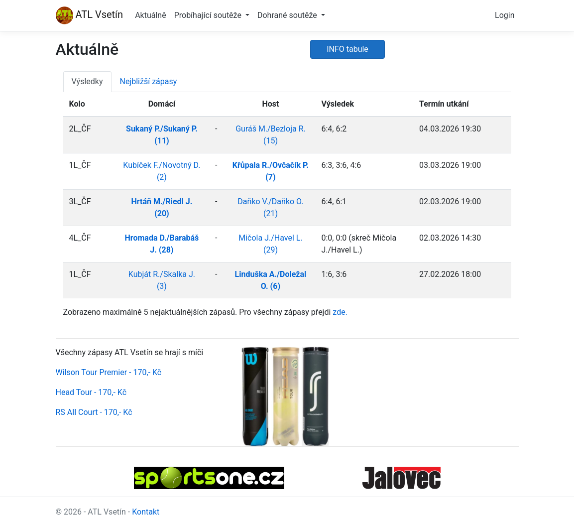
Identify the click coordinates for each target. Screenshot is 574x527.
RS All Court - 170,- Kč (94, 412)
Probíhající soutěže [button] (208, 15)
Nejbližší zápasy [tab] (148, 81)
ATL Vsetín (89, 15)
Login (504, 15)
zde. (340, 312)
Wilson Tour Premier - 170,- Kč (109, 372)
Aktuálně (150, 15)
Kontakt (145, 512)
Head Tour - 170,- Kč (91, 392)
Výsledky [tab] (87, 81)
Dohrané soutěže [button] (288, 15)
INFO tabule (347, 49)
